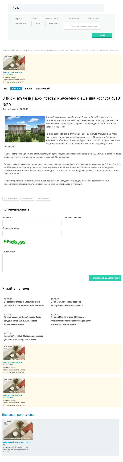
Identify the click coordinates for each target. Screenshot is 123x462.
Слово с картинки (10, 228)
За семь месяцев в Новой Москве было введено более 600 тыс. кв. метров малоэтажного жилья (22, 321)
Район (34, 18)
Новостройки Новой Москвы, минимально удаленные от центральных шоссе (23, 338)
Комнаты (53, 23)
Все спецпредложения (18, 414)
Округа (18, 18)
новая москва (27, 198)
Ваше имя (7, 217)
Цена (37, 23)
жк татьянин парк (10, 198)
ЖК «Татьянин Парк (106, 170)
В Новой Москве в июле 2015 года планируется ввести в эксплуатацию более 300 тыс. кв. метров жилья (71, 321)
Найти (102, 35)
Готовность (73, 18)
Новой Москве (52, 123)
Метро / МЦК (52, 18)
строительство (43, 198)
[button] (67, 222)
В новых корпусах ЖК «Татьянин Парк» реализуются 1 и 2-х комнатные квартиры (24, 304)
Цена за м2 (20, 23)
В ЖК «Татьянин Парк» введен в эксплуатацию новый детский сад (67, 304)
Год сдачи (93, 18)
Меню (16, 8)
